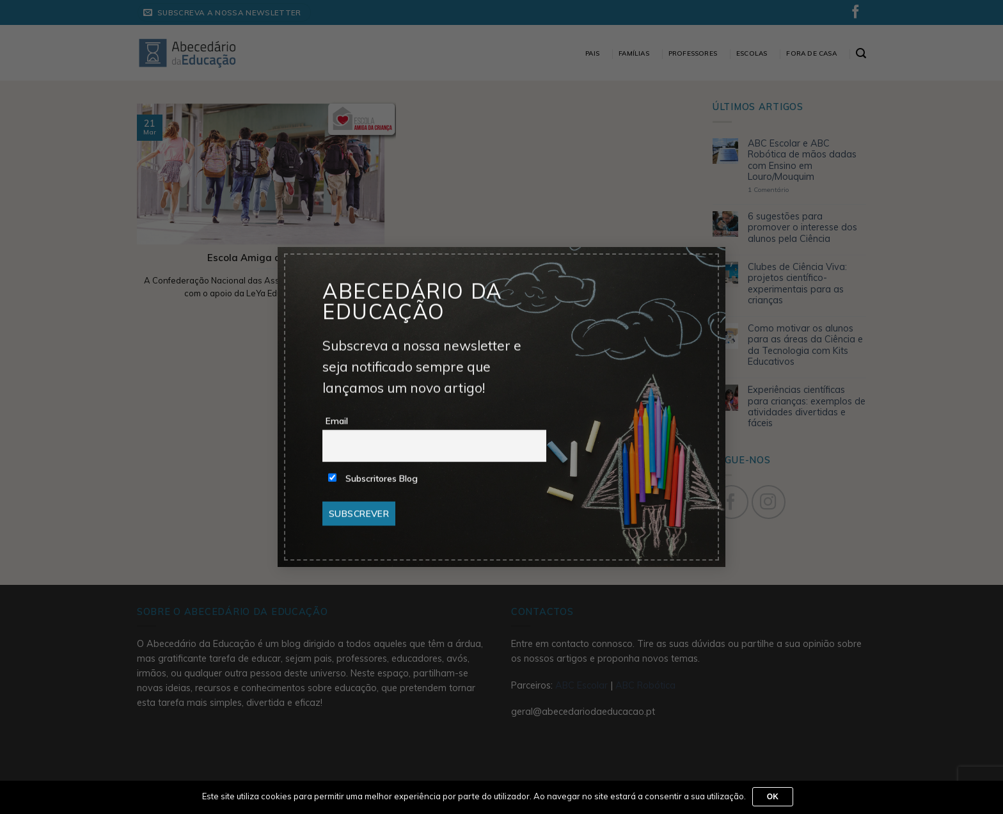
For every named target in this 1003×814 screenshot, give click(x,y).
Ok (773, 796)
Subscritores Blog (373, 478)
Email (337, 421)
